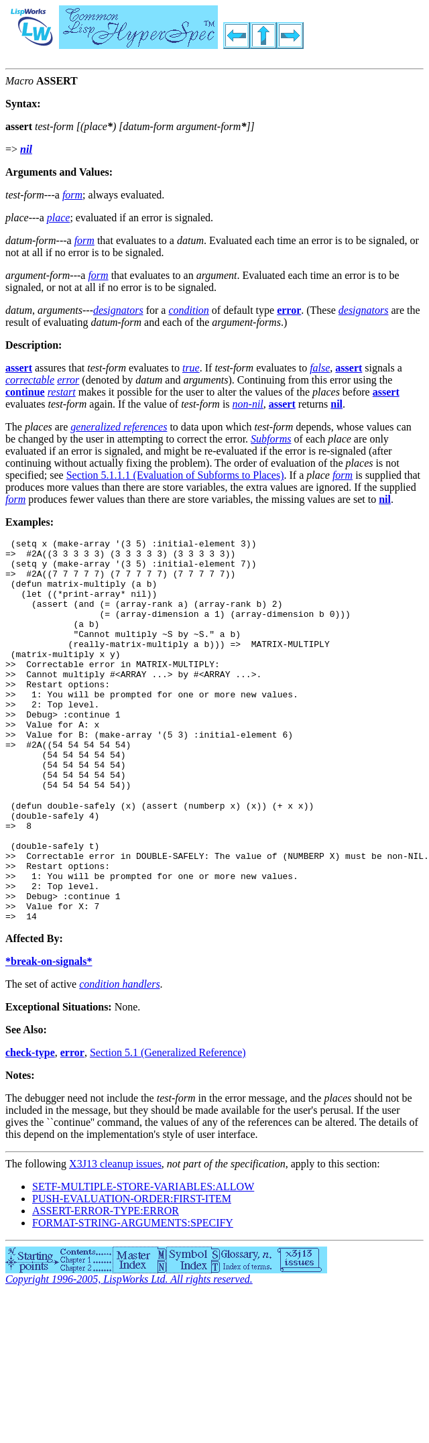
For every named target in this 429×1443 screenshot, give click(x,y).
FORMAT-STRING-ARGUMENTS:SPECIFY (132, 1297)
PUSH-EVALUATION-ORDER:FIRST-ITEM (131, 1273)
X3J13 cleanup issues (115, 1238)
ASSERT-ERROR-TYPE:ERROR (105, 1285)
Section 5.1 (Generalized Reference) (168, 1127)
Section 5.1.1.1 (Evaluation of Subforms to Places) (175, 475)
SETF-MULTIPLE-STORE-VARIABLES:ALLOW (143, 1261)
